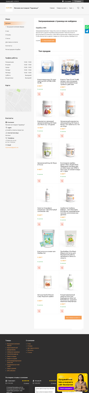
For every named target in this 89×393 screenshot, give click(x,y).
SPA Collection (11, 370)
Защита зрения (11, 368)
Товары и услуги (61, 8)
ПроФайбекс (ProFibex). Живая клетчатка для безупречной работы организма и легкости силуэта (68, 255)
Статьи (7, 38)
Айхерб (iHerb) (11, 350)
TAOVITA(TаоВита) (12, 354)
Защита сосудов (12, 358)
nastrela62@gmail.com (11, 147)
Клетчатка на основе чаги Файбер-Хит (46, 252)
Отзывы (8, 35)
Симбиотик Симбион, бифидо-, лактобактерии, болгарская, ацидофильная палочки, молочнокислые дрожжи (69, 211)
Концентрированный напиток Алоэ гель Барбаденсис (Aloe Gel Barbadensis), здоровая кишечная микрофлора (68, 298)
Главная (52, 8)
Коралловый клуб (49, 40)
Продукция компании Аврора (15, 27)
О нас (7, 31)
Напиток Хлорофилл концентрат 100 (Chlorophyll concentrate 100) (47, 209)
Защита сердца (11, 356)
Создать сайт (9, 1)
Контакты (8, 45)
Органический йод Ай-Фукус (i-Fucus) (47, 163)
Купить (39, 94)
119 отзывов (67, 1)
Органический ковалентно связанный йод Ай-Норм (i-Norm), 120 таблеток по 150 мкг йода (70, 123)
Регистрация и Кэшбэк (12, 49)
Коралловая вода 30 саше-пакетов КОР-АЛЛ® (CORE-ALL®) (46, 81)
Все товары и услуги (72, 317)
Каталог (8, 23)
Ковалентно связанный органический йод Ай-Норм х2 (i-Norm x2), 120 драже (46, 122)
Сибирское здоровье (13, 352)
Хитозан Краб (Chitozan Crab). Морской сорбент (45, 295)
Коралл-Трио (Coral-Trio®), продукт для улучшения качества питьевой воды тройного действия (69, 82)
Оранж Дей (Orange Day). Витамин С (45, 389)
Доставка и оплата (11, 42)
